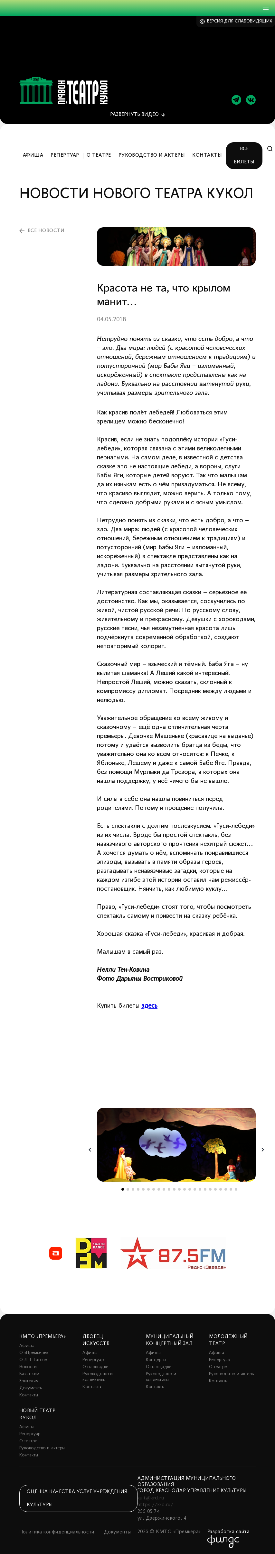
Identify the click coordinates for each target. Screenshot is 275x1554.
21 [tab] (225, 1187)
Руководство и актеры (152, 153)
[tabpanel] (176, 1143)
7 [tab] (153, 1187)
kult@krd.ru (151, 1496)
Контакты (207, 153)
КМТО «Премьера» (42, 1335)
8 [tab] (158, 1187)
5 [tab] (143, 1187)
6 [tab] (148, 1187)
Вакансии (29, 1372)
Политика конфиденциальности (56, 1530)
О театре (99, 153)
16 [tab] (200, 1187)
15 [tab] (195, 1187)
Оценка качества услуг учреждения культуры (77, 1496)
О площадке (95, 1365)
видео (134, 112)
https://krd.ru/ (155, 1503)
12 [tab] (179, 1187)
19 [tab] (215, 1187)
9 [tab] (164, 1187)
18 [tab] (210, 1187)
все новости (46, 228)
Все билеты (244, 153)
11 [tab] (174, 1187)
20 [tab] (220, 1187)
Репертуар (65, 153)
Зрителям (29, 1379)
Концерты (156, 1358)
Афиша (33, 153)
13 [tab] (184, 1187)
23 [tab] (236, 1187)
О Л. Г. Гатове (33, 1358)
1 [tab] (122, 1187)
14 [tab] (189, 1187)
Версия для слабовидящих (239, 21)
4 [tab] (138, 1187)
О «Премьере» (33, 1351)
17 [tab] (205, 1187)
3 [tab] (133, 1187)
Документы (31, 1386)
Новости (28, 1365)
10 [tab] (169, 1187)
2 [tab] (128, 1187)
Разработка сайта (228, 1530)
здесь (149, 1004)
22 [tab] (231, 1187)
